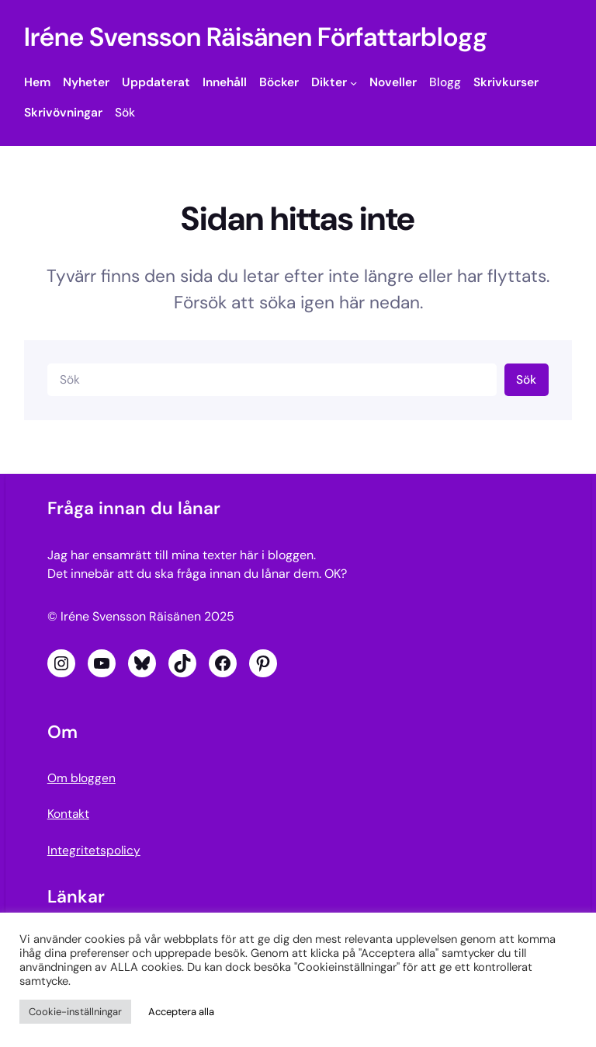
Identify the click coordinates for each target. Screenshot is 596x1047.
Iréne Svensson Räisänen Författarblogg (255, 37)
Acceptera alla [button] (181, 1011)
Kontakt (68, 814)
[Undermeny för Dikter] (353, 82)
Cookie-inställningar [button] (75, 1011)
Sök (526, 380)
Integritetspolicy (93, 850)
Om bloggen (81, 778)
